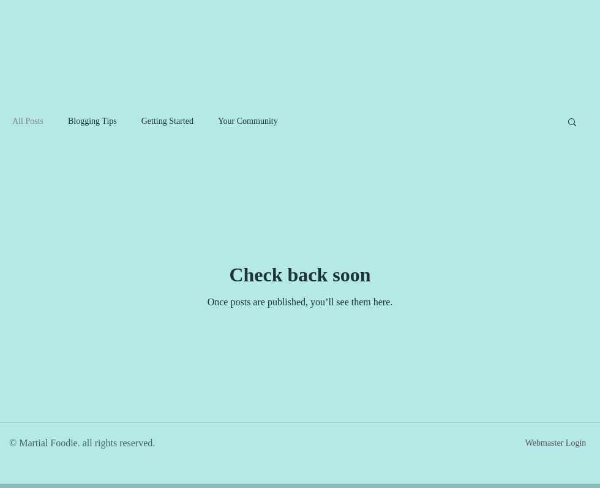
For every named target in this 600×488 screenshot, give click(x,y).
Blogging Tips (92, 121)
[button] (572, 122)
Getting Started (167, 121)
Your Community (248, 121)
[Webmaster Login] (555, 443)
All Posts (27, 121)
